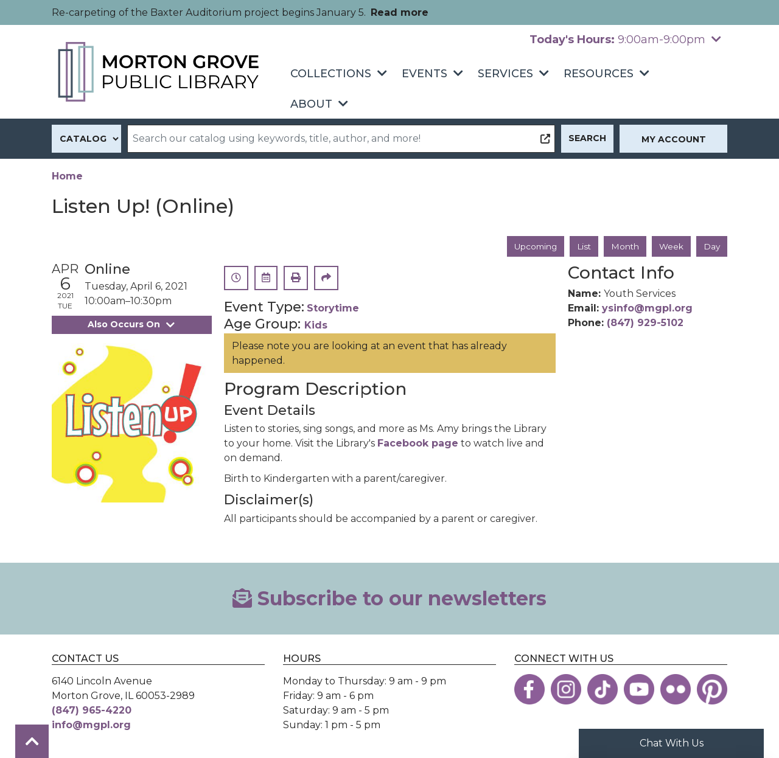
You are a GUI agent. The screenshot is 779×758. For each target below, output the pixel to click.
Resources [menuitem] (599, 73)
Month (623, 246)
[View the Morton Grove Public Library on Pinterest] (712, 690)
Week (670, 246)
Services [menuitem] (505, 73)
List (581, 246)
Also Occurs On (131, 324)
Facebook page (417, 444)
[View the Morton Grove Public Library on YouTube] (639, 690)
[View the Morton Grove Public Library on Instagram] (566, 690)
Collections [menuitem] (330, 73)
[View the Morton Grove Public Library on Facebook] (529, 690)
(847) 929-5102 (645, 323)
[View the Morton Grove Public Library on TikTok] (602, 690)
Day (711, 246)
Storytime (333, 309)
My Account (673, 139)
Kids (315, 326)
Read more (399, 12)
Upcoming (531, 246)
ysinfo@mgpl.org (647, 309)
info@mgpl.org (91, 725)
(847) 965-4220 (91, 711)
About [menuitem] (311, 104)
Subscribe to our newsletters (389, 598)
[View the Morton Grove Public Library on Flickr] (675, 690)
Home (67, 176)
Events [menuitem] (424, 73)
